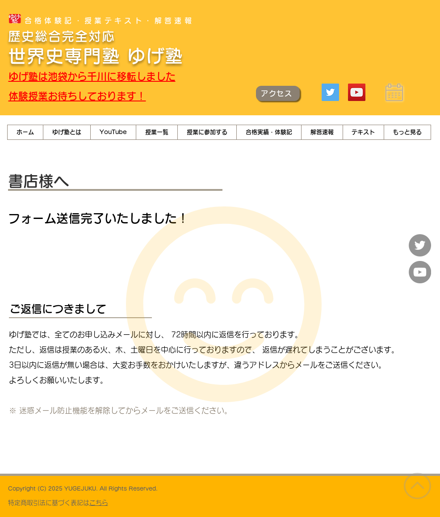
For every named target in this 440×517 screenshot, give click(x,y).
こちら (98, 503)
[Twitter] (330, 92)
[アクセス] (278, 93)
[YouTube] (356, 92)
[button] (113, 132)
